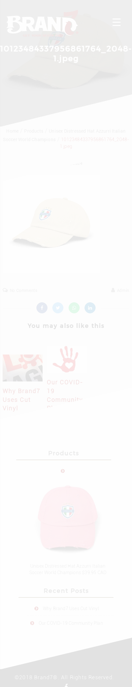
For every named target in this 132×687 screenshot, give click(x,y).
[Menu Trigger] (116, 22)
